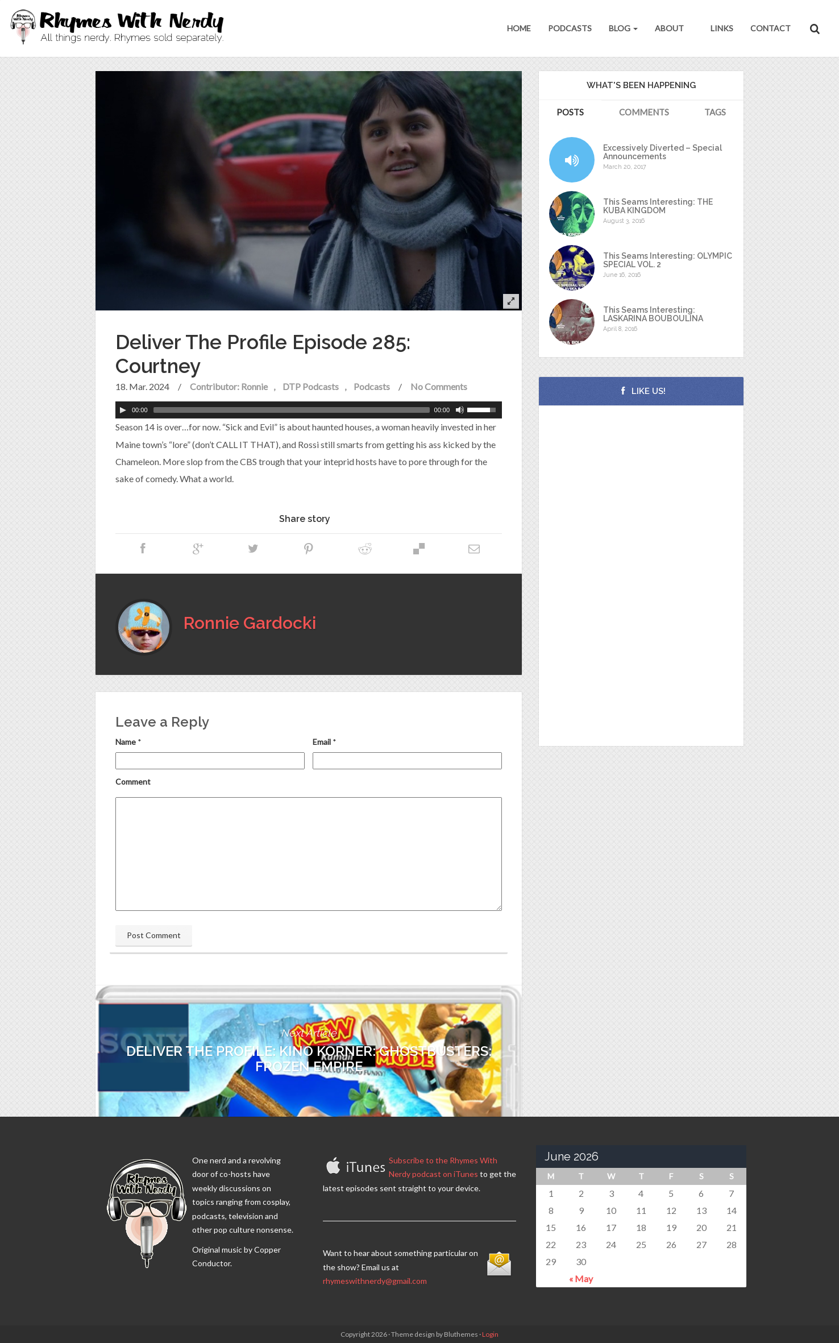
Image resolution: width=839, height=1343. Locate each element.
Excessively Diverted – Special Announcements (662, 152)
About (669, 28)
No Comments (438, 386)
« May (581, 1278)
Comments (644, 112)
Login (490, 1334)
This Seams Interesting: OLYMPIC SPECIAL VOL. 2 (667, 260)
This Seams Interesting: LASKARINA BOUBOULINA (653, 314)
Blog (623, 28)
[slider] (291, 410)
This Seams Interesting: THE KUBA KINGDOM (658, 206)
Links (721, 28)
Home (519, 28)
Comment (133, 781)
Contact (770, 28)
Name (125, 742)
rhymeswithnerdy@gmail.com (375, 1281)
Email (322, 742)
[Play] (122, 409)
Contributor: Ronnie (229, 386)
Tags (715, 112)
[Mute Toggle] (459, 409)
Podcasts (570, 28)
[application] (308, 409)
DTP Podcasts (311, 386)
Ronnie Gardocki (250, 623)
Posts (570, 112)
